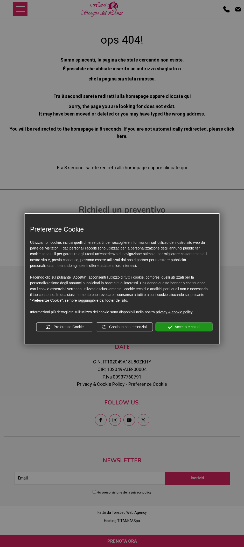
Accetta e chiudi (184, 327)
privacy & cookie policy (174, 312)
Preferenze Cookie (65, 327)
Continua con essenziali (124, 327)
